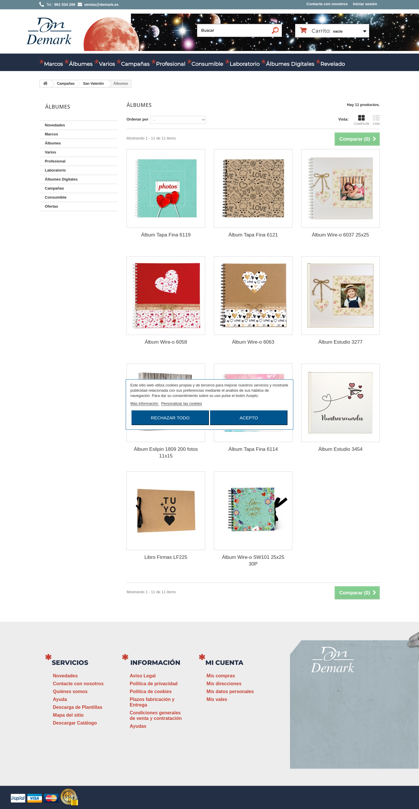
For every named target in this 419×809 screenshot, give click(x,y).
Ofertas (51, 206)
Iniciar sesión (365, 4)
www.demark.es (340, 738)
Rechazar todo (170, 417)
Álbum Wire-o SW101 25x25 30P (253, 560)
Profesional (170, 64)
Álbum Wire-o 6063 (253, 342)
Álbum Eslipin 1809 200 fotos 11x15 (166, 452)
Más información (144, 403)
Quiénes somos (70, 691)
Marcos (53, 64)
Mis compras (221, 675)
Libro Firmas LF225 (165, 557)
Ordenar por (137, 119)
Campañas (135, 64)
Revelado (332, 64)
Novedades (55, 125)
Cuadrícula (361, 120)
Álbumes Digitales (290, 64)
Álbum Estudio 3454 (340, 449)
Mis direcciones (224, 683)
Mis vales (217, 699)
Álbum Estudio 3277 (340, 342)
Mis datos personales (230, 691)
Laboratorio (245, 64)
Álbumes (81, 64)
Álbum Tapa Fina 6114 (253, 449)
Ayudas (138, 726)
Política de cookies (151, 691)
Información (155, 663)
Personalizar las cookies (181, 403)
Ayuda (60, 699)
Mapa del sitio (68, 715)
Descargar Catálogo (75, 722)
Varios (107, 64)
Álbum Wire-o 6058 (166, 342)
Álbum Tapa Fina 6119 (166, 235)
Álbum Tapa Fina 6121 (253, 235)
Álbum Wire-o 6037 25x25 (340, 235)
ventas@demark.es (333, 727)
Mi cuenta (224, 663)
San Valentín (93, 84)
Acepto (249, 417)
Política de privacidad (154, 683)
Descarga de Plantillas (77, 707)
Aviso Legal (143, 675)
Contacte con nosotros (327, 4)
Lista (376, 120)
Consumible (207, 64)
